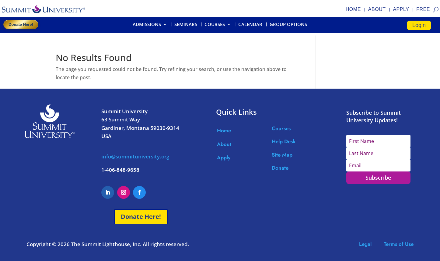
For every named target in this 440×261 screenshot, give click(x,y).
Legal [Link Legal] (371, 244)
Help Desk (283, 141)
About (224, 144)
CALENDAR (250, 24)
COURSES (214, 24)
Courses (281, 128)
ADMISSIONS (147, 24)
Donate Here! (21, 24)
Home (224, 130)
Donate (280, 167)
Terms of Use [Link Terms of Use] (399, 244)
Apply (223, 157)
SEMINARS (185, 24)
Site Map (282, 154)
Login (419, 25)
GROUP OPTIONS (288, 24)
